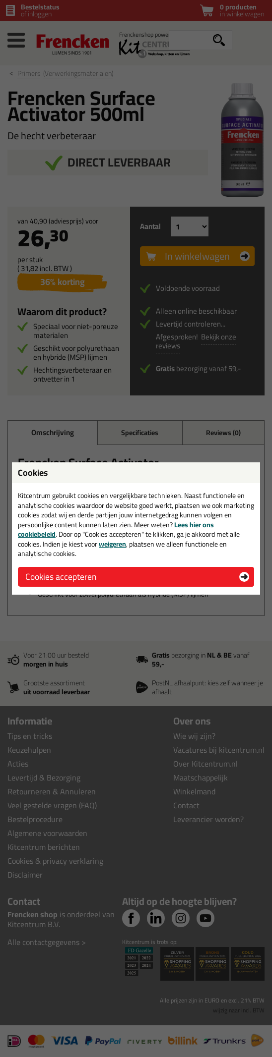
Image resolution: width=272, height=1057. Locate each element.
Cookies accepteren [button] (60, 576)
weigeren (112, 544)
